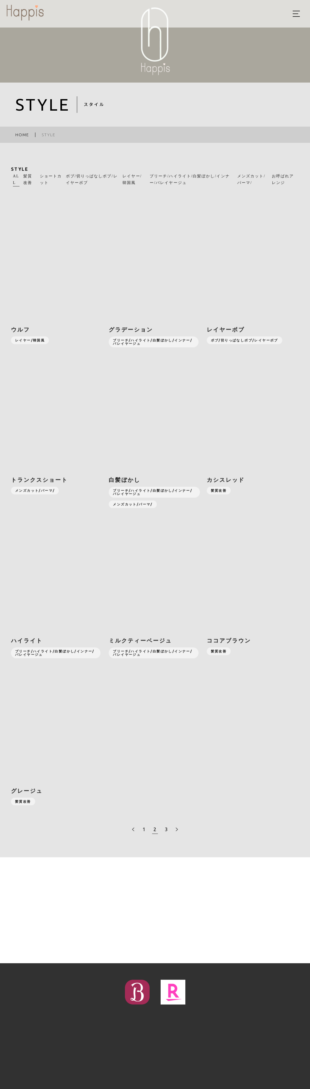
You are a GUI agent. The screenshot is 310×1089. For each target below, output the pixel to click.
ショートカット (51, 183)
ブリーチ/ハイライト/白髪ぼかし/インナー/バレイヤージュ (190, 183)
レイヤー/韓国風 (132, 183)
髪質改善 (27, 183)
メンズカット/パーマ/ (251, 183)
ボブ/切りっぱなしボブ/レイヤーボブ (92, 183)
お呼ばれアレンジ (283, 183)
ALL (16, 183)
